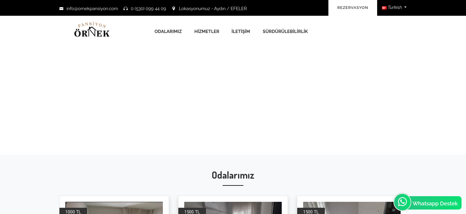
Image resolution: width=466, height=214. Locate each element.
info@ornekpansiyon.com (88, 8)
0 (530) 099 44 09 (144, 8)
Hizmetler (206, 31)
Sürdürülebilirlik (285, 31)
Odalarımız (168, 31)
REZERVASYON (352, 7)
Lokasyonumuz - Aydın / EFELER (209, 8)
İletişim (241, 31)
